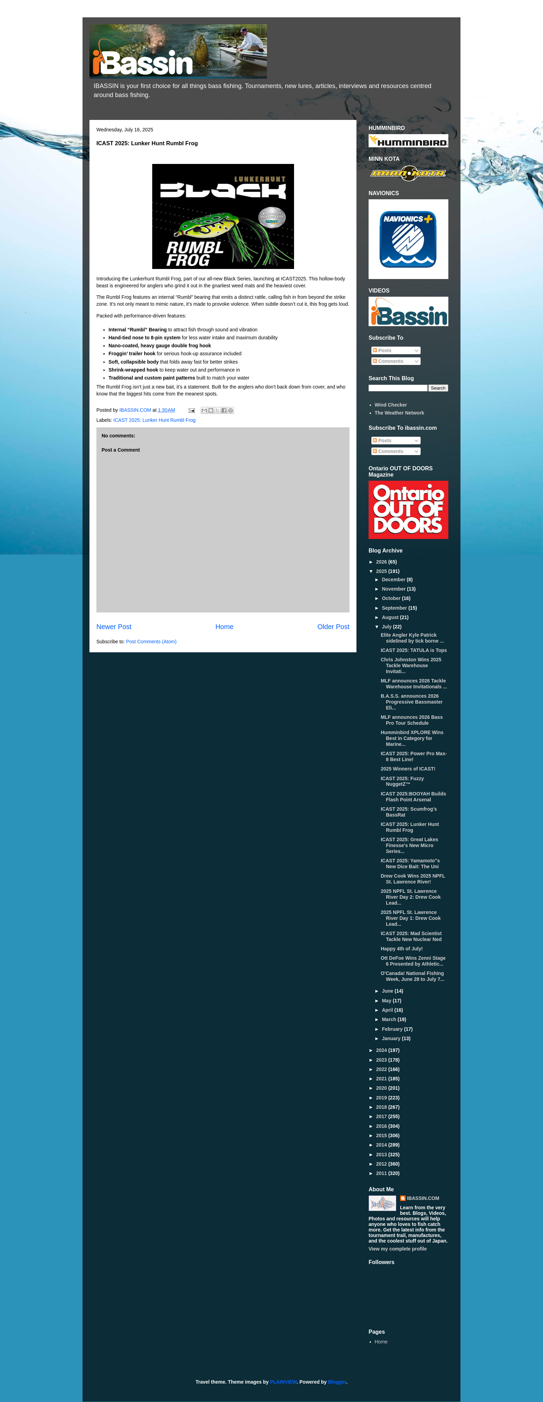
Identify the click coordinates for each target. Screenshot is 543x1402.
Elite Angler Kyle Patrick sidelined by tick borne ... (412, 638)
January (392, 1038)
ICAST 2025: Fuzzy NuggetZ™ (402, 781)
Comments (388, 361)
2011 (382, 1173)
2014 (382, 1145)
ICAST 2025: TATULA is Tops (414, 650)
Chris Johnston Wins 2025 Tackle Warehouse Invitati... (411, 665)
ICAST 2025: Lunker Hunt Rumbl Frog (154, 420)
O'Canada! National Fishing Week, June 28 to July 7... (413, 976)
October (392, 598)
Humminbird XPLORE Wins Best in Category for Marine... (412, 738)
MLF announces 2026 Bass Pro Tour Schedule (412, 720)
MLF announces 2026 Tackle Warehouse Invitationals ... (414, 683)
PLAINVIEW (283, 1382)
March (389, 1019)
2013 (382, 1154)
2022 (382, 1069)
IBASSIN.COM (136, 410)
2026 (382, 562)
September (395, 608)
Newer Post (113, 626)
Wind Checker (391, 405)
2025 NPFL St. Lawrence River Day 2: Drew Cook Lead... (411, 897)
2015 (382, 1135)
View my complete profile (398, 1249)
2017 (382, 1116)
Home (224, 626)
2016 (382, 1126)
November (394, 589)
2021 (382, 1078)
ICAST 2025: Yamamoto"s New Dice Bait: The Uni (410, 863)
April (388, 1010)
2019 (382, 1097)
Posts (382, 350)
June (388, 991)
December (394, 579)
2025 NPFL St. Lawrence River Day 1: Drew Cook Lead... (411, 918)
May (387, 1000)
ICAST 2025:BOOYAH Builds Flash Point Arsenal (413, 796)
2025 (382, 571)
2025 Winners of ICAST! (408, 769)
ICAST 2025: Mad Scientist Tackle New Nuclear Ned (411, 936)
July (387, 626)
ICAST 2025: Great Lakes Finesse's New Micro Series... (409, 845)
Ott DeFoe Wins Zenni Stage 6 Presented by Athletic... (413, 961)
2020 (382, 1088)
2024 (382, 1050)
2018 (382, 1107)
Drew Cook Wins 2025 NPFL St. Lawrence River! (413, 879)
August (391, 617)
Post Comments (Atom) (151, 641)
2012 (382, 1164)
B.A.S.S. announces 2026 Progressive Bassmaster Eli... (411, 702)
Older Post (333, 626)
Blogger (337, 1382)
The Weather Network (399, 413)
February (393, 1029)
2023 (382, 1060)
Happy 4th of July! (402, 948)
